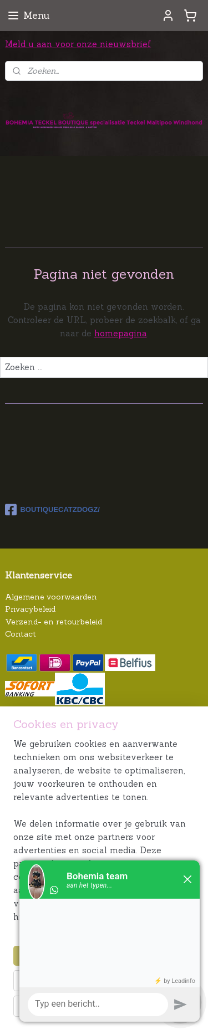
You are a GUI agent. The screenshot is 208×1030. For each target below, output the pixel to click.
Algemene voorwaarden (51, 597)
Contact (20, 634)
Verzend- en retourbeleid (53, 622)
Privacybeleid (30, 609)
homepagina (120, 332)
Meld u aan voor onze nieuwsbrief (78, 44)
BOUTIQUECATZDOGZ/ (52, 509)
